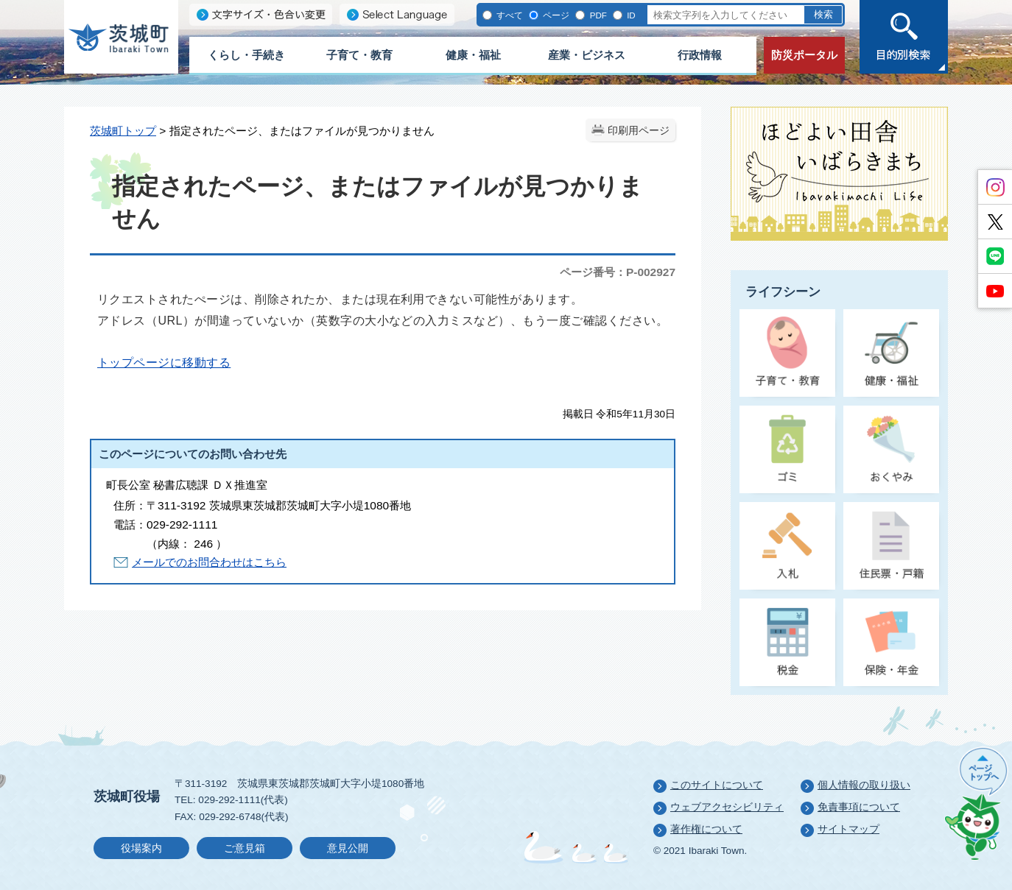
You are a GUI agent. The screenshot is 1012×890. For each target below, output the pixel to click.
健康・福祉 (473, 55)
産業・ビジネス (586, 55)
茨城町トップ (123, 130)
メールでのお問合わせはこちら (209, 562)
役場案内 (141, 848)
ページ (555, 15)
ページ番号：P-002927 (617, 272)
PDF (596, 15)
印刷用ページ (639, 130)
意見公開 (347, 848)
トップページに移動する (164, 362)
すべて (508, 15)
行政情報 (700, 55)
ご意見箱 (244, 848)
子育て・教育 (359, 55)
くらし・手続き (246, 55)
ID (630, 15)
